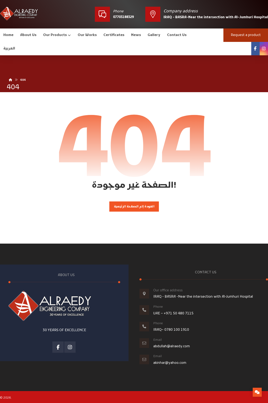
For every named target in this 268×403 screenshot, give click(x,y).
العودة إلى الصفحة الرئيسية (134, 207)
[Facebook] (255, 48)
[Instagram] (264, 48)
